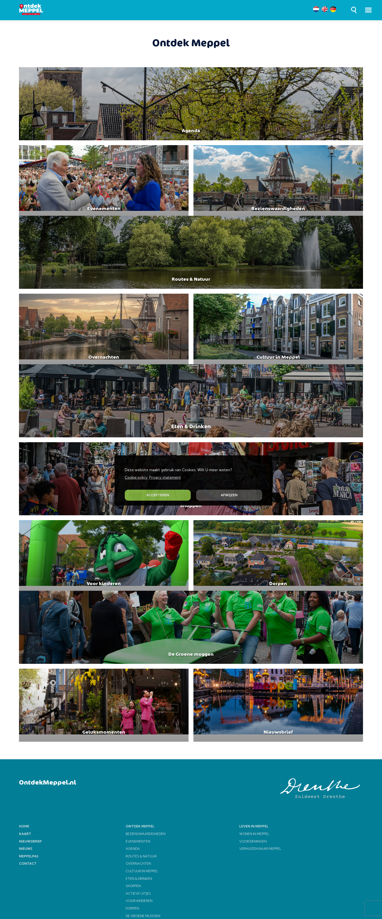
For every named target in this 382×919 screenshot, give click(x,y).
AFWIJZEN (229, 495)
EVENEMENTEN (138, 870)
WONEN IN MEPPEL (254, 863)
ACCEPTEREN (157, 495)
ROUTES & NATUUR (141, 885)
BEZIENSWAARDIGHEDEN (145, 863)
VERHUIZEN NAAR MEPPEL (260, 878)
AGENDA (133, 878)
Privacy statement (165, 477)
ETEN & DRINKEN (139, 908)
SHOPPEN (133, 915)
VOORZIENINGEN (253, 870)
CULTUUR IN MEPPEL (142, 900)
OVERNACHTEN (138, 893)
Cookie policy (136, 477)
